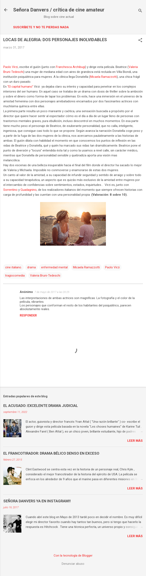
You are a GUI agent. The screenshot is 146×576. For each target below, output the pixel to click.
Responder (28, 315)
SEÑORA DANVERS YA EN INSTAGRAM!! (37, 501)
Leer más (135, 441)
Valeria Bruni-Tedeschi (45, 275)
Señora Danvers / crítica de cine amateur (58, 10)
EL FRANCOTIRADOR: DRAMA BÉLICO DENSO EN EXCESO (51, 453)
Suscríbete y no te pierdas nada (41, 27)
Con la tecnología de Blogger (73, 555)
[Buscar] (140, 11)
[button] (140, 40)
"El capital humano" (20, 86)
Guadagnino (29, 190)
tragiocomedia (15, 275)
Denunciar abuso (73, 564)
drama (31, 267)
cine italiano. (13, 267)
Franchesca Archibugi (70, 67)
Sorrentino (10, 190)
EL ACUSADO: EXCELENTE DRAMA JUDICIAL (40, 405)
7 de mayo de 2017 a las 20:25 (52, 292)
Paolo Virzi (10, 67)
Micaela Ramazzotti (103, 77)
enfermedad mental (54, 267)
